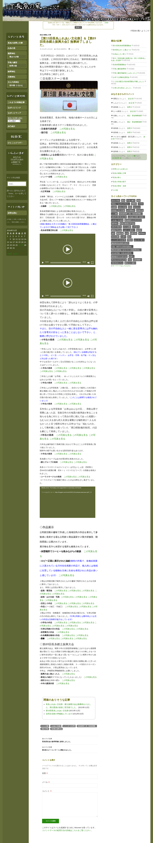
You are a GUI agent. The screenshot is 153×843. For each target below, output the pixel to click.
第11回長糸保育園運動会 (122, 46)
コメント (47, 791)
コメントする (74, 49)
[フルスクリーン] (92, 263)
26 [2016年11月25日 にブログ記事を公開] (19, 245)
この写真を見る (67, 128)
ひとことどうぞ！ (15, 142)
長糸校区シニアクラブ (133, 220)
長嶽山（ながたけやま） (120, 204)
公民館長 (136, 227)
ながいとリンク (14, 107)
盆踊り (131, 256)
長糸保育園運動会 (119, 65)
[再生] (43, 263)
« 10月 (9, 254)
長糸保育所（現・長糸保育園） (87, 726)
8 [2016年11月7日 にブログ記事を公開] (7, 239)
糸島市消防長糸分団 (118, 217)
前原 (126, 233)
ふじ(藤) (114, 214)
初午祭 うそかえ (16, 85)
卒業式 (129, 240)
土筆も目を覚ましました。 (123, 88)
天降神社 (11, 77)
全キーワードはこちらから (121, 266)
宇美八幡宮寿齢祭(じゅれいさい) (125, 73)
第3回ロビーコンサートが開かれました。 (70, 748)
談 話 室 (131, 99)
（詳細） (106, 22)
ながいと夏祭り (129, 230)
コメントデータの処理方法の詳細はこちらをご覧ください (66, 830)
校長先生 (137, 207)
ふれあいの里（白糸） (136, 217)
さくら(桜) (127, 227)
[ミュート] (88, 263)
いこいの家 (45, 726)
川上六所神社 (13, 82)
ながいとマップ (14, 113)
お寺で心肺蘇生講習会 (121, 77)
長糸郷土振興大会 (56, 729)
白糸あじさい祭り (119, 54)
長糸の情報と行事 (45, 35)
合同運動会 (131, 210)
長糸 (123, 201)
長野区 (133, 204)
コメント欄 (131, 156)
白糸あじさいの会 (118, 210)
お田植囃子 (137, 260)
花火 (129, 237)
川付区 (140, 204)
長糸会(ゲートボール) (119, 256)
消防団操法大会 (117, 263)
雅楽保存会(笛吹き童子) (120, 243)
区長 (130, 207)
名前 (45, 773)
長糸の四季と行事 (15, 43)
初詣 (129, 260)
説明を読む (12, 213)
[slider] (65, 262)
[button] (67, 249)
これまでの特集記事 (16, 102)
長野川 (129, 107)
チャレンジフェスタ (118, 260)
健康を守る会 (116, 230)
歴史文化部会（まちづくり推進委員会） (126, 250)
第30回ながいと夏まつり (122, 50)
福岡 (113, 233)
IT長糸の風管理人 (61, 49)
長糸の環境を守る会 (127, 224)
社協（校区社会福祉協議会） (122, 247)
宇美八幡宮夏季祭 (119, 69)
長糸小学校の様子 (119, 182)
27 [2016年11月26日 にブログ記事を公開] (22, 245)
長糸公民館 (122, 207)
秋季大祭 (133, 233)
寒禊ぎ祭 (120, 233)
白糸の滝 (140, 210)
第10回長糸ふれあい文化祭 (57, 710)
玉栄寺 (123, 237)
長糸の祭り (117, 177)
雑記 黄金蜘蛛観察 (134, 115)
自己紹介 (11, 126)
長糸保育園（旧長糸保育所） (122, 253)
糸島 (138, 201)
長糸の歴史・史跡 (119, 186)
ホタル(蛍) (115, 237)
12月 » (15, 254)
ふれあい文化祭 (55, 726)
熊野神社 (114, 224)
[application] (67, 249)
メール (46, 782)
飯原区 (139, 230)
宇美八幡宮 (131, 201)
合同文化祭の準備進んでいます (59, 714)
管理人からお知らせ (120, 169)
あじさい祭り (139, 240)
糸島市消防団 (116, 227)
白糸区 (113, 207)
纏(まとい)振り (130, 263)
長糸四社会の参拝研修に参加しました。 (70, 739)
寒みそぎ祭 (14, 57)
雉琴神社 (142, 233)
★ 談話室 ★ (116, 158)
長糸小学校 (45, 729)
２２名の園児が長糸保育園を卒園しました (128, 81)
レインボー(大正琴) (69, 726)
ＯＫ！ (78, 27)
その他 (115, 190)
